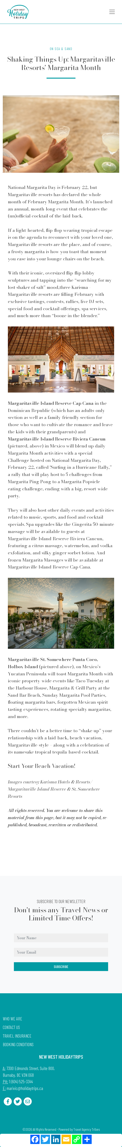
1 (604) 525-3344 (21, 1081)
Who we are (12, 1018)
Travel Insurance (17, 1035)
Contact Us (11, 1027)
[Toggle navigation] (112, 11)
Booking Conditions (18, 1044)
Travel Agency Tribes (86, 1129)
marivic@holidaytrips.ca (25, 1088)
